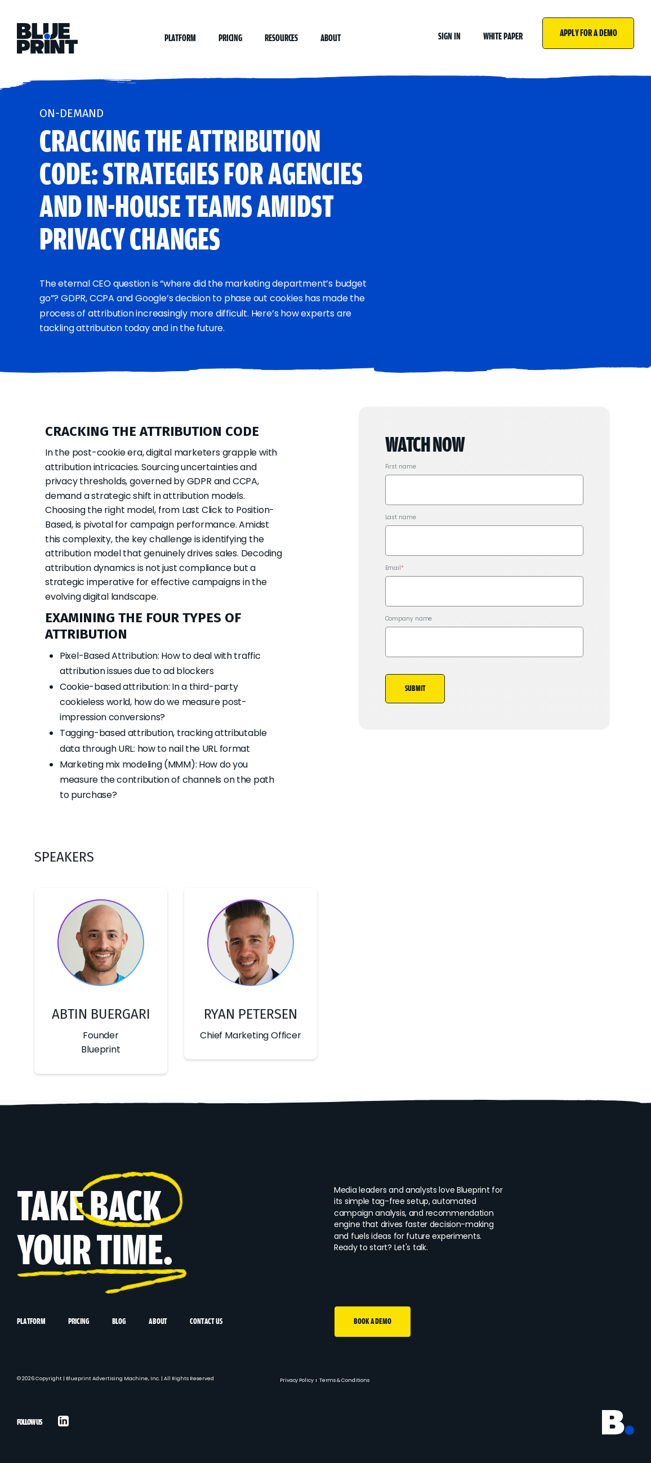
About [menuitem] (158, 1321)
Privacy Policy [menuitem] (297, 1380)
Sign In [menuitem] (449, 36)
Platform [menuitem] (31, 1321)
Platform (180, 38)
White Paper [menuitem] (503, 36)
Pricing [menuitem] (79, 1321)
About (330, 38)
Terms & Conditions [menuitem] (344, 1380)
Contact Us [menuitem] (206, 1321)
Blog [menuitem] (119, 1321)
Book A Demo (372, 1321)
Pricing (230, 38)
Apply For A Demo (588, 33)
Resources (281, 38)
